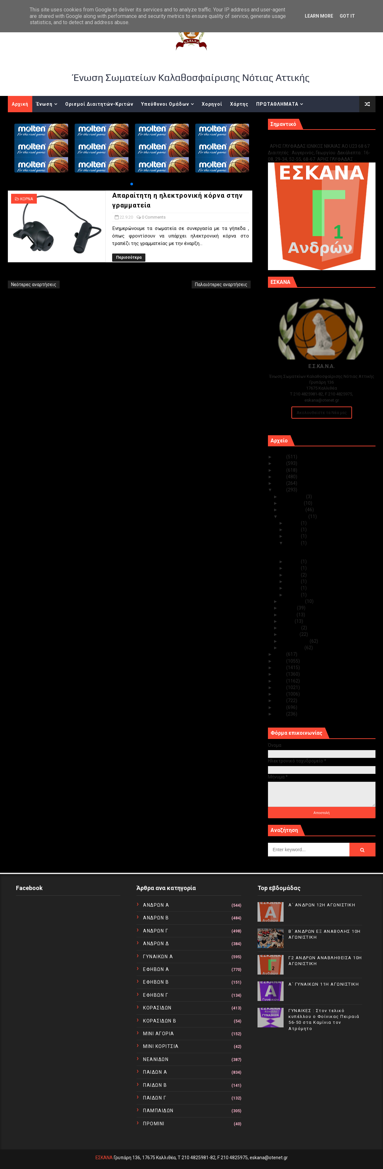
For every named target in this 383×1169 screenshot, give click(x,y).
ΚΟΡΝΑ (26, 199)
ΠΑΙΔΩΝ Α (155, 1072)
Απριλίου (290, 627)
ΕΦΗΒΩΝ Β (156, 982)
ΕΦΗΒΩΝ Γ (155, 995)
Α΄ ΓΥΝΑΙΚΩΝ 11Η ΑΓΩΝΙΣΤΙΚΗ (323, 984)
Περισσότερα (128, 257)
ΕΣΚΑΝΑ (104, 1157)
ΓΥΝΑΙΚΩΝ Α (158, 956)
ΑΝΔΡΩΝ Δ (156, 943)
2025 (280, 456)
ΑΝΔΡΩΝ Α (156, 905)
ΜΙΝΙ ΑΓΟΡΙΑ (158, 1033)
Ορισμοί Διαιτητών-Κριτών (99, 104)
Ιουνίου (288, 614)
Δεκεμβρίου (293, 496)
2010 (280, 713)
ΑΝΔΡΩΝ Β (156, 917)
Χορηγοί (212, 104)
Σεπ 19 (293, 561)
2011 (280, 707)
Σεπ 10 (293, 574)
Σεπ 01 (293, 594)
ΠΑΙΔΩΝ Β (155, 1085)
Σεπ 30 (293, 523)
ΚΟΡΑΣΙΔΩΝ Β (160, 1020)
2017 (280, 667)
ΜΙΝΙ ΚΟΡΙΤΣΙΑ (161, 1046)
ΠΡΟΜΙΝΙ (154, 1123)
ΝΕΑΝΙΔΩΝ (156, 1059)
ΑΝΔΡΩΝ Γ (155, 930)
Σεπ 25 (293, 529)
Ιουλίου (288, 607)
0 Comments (154, 217)
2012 (280, 700)
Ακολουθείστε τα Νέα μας (322, 412)
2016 (280, 674)
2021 (280, 483)
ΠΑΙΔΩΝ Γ (154, 1097)
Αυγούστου (292, 601)
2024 (280, 463)
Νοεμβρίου (292, 503)
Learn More (319, 16)
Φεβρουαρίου (295, 641)
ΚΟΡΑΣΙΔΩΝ (157, 1007)
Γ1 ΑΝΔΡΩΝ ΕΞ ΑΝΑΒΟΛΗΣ (301, 139)
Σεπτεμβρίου (294, 516)
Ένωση (44, 104)
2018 (280, 661)
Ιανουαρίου (292, 647)
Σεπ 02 (293, 588)
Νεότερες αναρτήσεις (33, 284)
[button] (131, 184)
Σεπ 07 (293, 581)
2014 (280, 687)
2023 (280, 470)
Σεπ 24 (293, 536)
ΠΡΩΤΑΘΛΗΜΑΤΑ (277, 104)
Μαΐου (287, 621)
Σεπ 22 (293, 543)
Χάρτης (239, 104)
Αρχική (20, 104)
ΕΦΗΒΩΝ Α (156, 969)
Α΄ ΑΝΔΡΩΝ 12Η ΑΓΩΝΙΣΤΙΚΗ (321, 904)
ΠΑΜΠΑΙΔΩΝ (158, 1110)
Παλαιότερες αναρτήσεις (221, 284)
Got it (347, 16)
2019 (280, 654)
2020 (280, 489)
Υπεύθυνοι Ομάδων (165, 104)
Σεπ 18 (293, 568)
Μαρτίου (290, 634)
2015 (280, 681)
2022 (280, 476)
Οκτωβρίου (292, 509)
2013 (280, 694)
